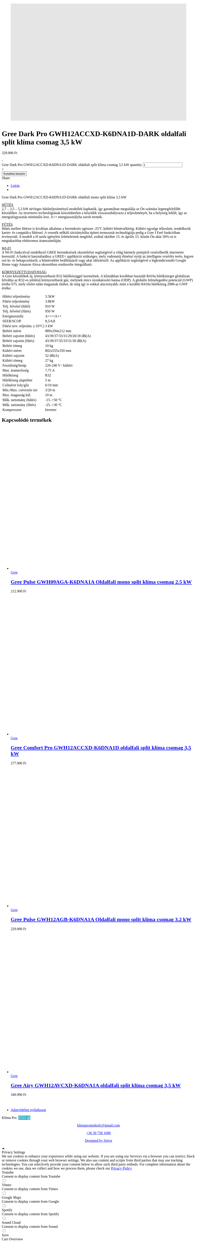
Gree (14, 572)
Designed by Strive (98, 1140)
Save (5, 1235)
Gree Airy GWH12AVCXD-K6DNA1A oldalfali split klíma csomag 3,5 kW (96, 1085)
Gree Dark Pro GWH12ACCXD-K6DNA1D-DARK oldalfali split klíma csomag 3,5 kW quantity (72, 165)
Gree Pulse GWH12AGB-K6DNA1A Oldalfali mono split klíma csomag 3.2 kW (101, 919)
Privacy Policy (121, 1168)
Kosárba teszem (14, 173)
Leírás (15, 185)
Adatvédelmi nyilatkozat (28, 1110)
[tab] (103, 186)
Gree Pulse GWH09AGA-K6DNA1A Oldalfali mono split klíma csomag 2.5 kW (101, 582)
